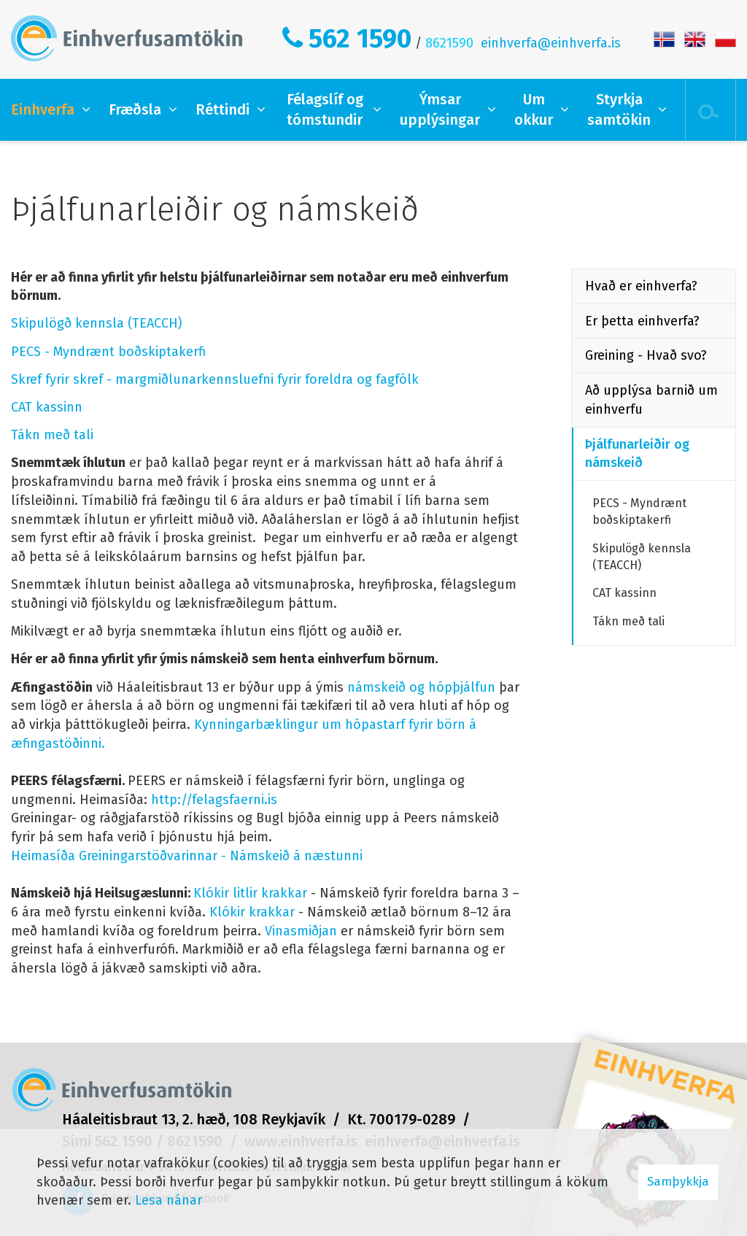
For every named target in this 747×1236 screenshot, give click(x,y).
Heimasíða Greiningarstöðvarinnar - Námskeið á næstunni (187, 856)
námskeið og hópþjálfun (421, 687)
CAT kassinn (46, 407)
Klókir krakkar (252, 912)
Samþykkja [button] (678, 1181)
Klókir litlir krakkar (250, 893)
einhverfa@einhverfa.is (551, 43)
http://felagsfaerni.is (214, 800)
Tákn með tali (52, 435)
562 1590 (360, 39)
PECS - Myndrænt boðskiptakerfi (108, 352)
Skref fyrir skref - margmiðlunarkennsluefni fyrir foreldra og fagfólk (215, 379)
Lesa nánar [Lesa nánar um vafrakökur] (168, 1200)
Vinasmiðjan (301, 931)
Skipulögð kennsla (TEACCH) (96, 323)
